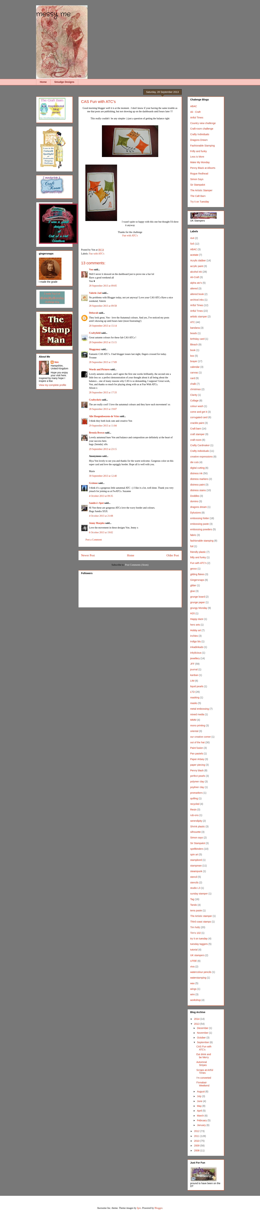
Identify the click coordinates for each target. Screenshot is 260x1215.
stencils (194, 882)
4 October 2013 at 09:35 (101, 496)
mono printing (197, 725)
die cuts (194, 462)
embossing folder (199, 518)
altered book (197, 294)
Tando (193, 904)
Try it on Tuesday (199, 201)
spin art (194, 854)
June (200, 1101)
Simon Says (196, 179)
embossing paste (199, 523)
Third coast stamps (200, 921)
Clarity (193, 394)
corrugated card (199, 417)
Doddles (194, 495)
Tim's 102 (195, 932)
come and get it (198, 411)
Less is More (197, 156)
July (199, 1096)
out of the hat (197, 742)
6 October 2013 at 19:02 (101, 532)
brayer (193, 361)
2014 (197, 1018)
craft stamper (197, 434)
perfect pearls (197, 775)
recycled (194, 803)
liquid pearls (196, 686)
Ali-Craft (194, 277)
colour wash (196, 406)
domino (194, 501)
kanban (194, 675)
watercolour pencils (200, 972)
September (203, 1042)
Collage (194, 400)
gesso (193, 568)
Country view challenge (203, 123)
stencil (193, 876)
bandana (195, 327)
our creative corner (200, 736)
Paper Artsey (197, 759)
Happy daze (196, 619)
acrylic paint (196, 266)
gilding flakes (197, 574)
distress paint (197, 484)
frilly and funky (198, 557)
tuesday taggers (199, 944)
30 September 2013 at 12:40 (103, 476)
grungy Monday (198, 608)
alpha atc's (196, 282)
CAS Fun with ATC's (98, 101)
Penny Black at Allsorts (202, 168)
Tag (192, 899)
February (202, 1120)
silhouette (195, 831)
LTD (192, 691)
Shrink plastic (197, 826)
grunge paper (197, 602)
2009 (197, 1145)
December (203, 1028)
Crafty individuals (199, 451)
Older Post (172, 555)
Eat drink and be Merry (203, 1056)
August (201, 1091)
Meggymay (95, 349)
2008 (197, 1150)
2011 (197, 1136)
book (193, 350)
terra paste (196, 910)
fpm (139, 1208)
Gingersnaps (197, 580)
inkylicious (196, 652)
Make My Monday (200, 162)
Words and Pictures (99, 369)
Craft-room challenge (201, 128)
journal (194, 669)
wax (192, 983)
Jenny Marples (97, 523)
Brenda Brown (97, 432)
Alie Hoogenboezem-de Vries (104, 416)
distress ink (196, 473)
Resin (193, 809)
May (199, 1106)
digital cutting (197, 467)
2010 (197, 1140)
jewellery (195, 658)
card (192, 378)
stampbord (196, 860)
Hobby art (195, 630)
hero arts (195, 624)
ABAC (193, 106)
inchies (194, 635)
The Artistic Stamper (201, 190)
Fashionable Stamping (202, 145)
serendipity (196, 820)
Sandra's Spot (96, 503)
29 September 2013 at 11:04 (103, 425)
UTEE (193, 960)
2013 (197, 1023)
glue (192, 591)
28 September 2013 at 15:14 (103, 325)
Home (43, 82)
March (201, 1115)
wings (193, 989)
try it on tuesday (199, 938)
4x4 (192, 238)
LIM (192, 680)
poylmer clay (197, 787)
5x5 (192, 243)
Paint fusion (196, 747)
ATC (192, 322)
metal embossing (199, 708)
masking (194, 697)
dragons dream (198, 507)
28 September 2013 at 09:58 (103, 305)
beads (193, 333)
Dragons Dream (199, 140)
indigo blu (195, 641)
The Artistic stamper (201, 916)
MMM (193, 719)
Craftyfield (95, 333)
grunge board (197, 596)
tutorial (194, 949)
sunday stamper (199, 893)
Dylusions (195, 512)
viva (192, 966)
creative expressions (201, 456)
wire (192, 994)
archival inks (197, 299)
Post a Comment (94, 539)
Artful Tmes (196, 310)
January (201, 1125)
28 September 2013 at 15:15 (103, 342)
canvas (194, 372)
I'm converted (203, 1077)
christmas (195, 389)
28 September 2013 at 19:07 (103, 409)
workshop (195, 1000)
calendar (195, 366)
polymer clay (197, 781)
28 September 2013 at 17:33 (103, 392)
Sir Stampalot (197, 184)
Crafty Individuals (199, 134)
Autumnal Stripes (201, 1063)
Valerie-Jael (95, 293)
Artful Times (196, 117)
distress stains (198, 490)
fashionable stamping (202, 540)
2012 (197, 1131)
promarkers (196, 792)
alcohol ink (196, 271)
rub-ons (194, 815)
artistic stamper (198, 316)
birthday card (197, 338)
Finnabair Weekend (202, 1084)
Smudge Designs (64, 82)
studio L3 (195, 888)
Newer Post (88, 555)
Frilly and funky (198, 151)
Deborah (93, 313)
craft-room (196, 439)
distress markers (199, 479)
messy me (53, 14)
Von (91, 269)
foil (191, 546)
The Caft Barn (198, 196)
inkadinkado (196, 647)
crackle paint (197, 423)
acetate (194, 254)
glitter (193, 585)
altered (194, 288)
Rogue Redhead (199, 173)
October (201, 1037)
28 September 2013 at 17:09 (103, 362)
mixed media (197, 714)
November (203, 1032)
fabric (193, 535)
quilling (194, 798)
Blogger (158, 1208)
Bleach (194, 344)
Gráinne (93, 483)
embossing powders (201, 529)
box (192, 355)
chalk (193, 383)
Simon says (196, 837)
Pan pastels (196, 753)
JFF (192, 663)
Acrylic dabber (198, 260)
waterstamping (198, 977)
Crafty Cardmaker (200, 445)
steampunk (196, 871)
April (200, 1110)
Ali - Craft (195, 111)
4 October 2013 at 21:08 (101, 516)
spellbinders (196, 848)
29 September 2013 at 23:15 (103, 449)
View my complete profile (52, 385)
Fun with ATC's (130, 235)
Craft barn (195, 428)
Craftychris (95, 399)
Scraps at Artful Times (204, 1071)
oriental (194, 731)
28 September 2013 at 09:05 (103, 285)
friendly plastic (198, 551)
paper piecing (197, 764)
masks (193, 703)
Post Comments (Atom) (136, 565)
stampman (196, 865)
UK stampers (197, 955)
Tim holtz (195, 927)
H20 (192, 613)
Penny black (197, 770)
